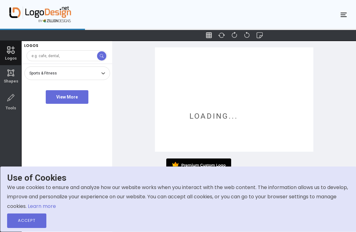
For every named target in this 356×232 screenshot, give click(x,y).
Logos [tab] (11, 53)
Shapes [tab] (11, 76)
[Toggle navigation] (344, 14)
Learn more (42, 206)
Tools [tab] (11, 101)
